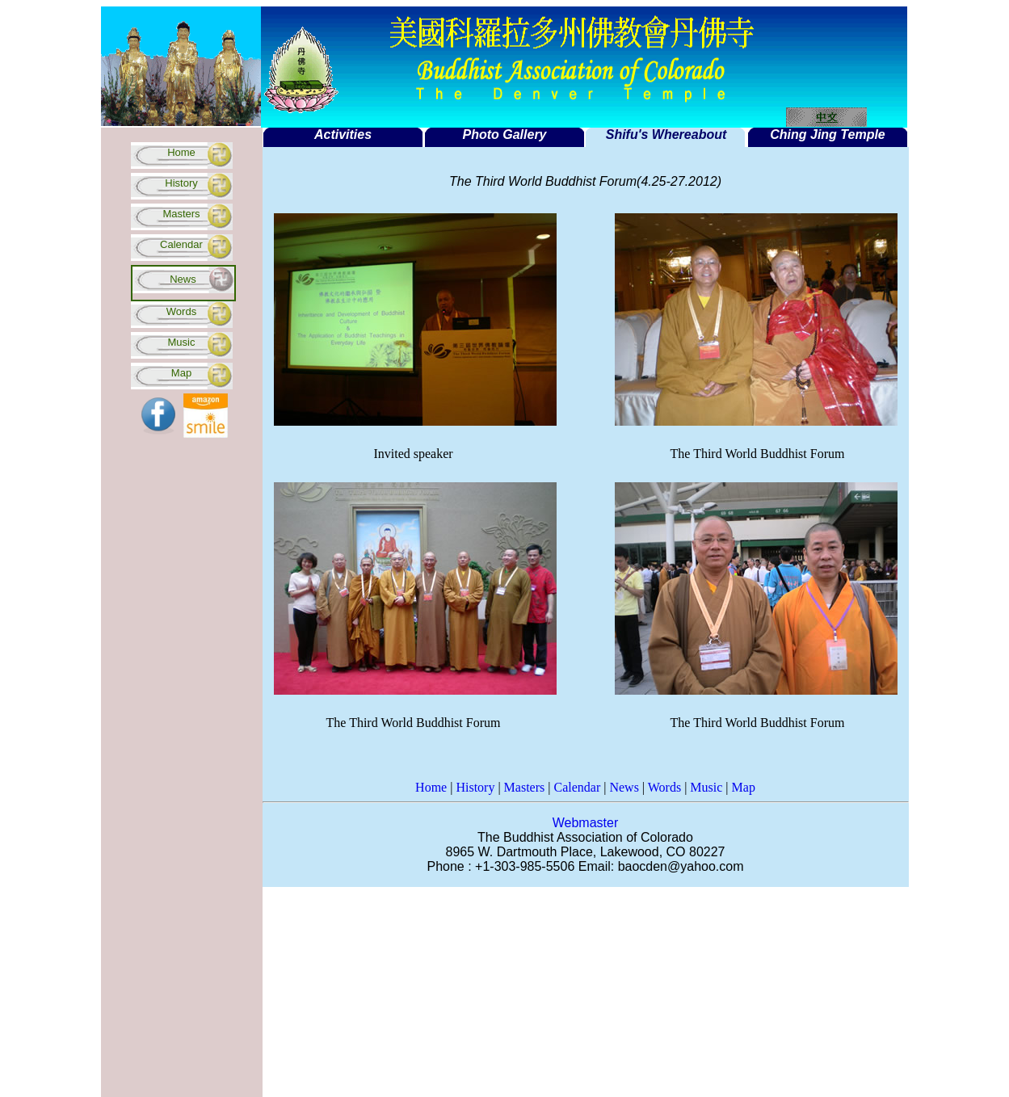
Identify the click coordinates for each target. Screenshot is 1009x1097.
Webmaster (586, 823)
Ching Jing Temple (827, 134)
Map (181, 373)
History (181, 183)
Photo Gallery (504, 134)
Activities (343, 134)
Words (181, 311)
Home (181, 152)
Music (181, 342)
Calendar (181, 244)
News (623, 787)
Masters (181, 214)
